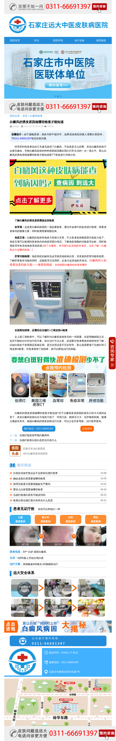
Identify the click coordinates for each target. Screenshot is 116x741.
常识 (36, 40)
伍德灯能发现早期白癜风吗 (34, 435)
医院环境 (58, 40)
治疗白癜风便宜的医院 (35, 454)
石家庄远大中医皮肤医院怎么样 (40, 445)
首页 (25, 115)
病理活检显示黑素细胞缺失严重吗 (31, 484)
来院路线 (101, 40)
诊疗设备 (79, 40)
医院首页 (15, 40)
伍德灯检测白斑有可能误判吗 (29, 495)
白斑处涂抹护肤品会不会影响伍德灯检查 (35, 473)
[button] (55, 96)
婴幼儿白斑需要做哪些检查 (28, 489)
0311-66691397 (22, 138)
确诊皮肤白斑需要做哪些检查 (29, 478)
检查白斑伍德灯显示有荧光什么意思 (33, 500)
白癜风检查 (36, 115)
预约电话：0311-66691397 (39, 428)
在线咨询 (87, 428)
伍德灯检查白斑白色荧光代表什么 (38, 440)
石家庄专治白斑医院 (34, 450)
